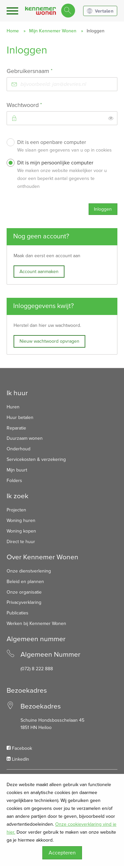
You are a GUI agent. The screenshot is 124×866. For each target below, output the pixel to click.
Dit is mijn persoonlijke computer (65, 175)
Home (13, 31)
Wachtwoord (36, 105)
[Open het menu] (13, 10)
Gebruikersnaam (42, 71)
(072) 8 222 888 (37, 669)
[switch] (110, 118)
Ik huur (17, 393)
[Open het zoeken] (67, 10)
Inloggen (103, 209)
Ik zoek (17, 496)
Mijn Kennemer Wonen (52, 31)
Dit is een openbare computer (65, 147)
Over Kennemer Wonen (42, 557)
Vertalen (100, 11)
